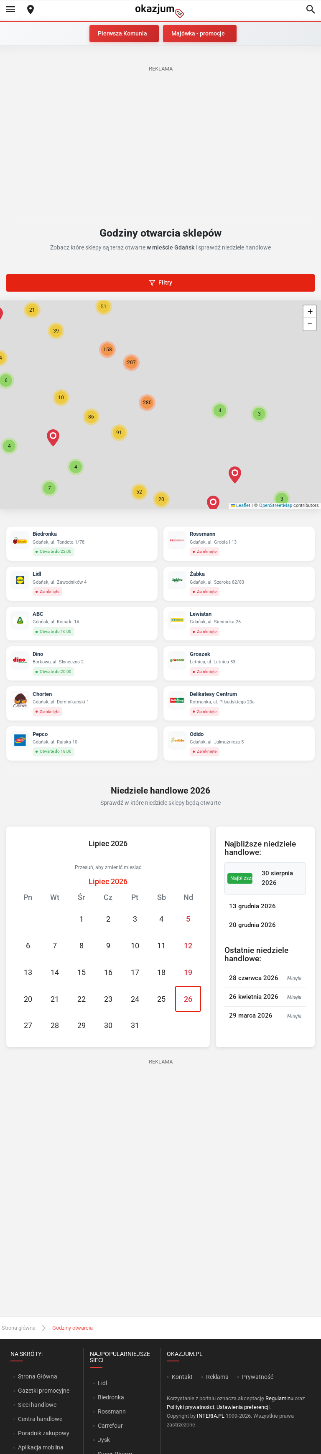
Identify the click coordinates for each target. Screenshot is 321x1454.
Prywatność (257, 1376)
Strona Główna (37, 1376)
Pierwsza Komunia (122, 33)
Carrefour (110, 1425)
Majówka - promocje (198, 33)
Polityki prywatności (190, 1407)
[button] (219, 410)
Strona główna (19, 1328)
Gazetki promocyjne (43, 1390)
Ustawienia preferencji (243, 1407)
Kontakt (182, 1376)
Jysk (104, 1439)
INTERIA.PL (210, 1416)
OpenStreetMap (275, 505)
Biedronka (111, 1397)
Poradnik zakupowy (43, 1433)
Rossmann (112, 1411)
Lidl (102, 1383)
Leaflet (241, 505)
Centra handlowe (40, 1419)
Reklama (217, 1376)
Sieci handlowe (37, 1404)
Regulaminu (279, 1398)
